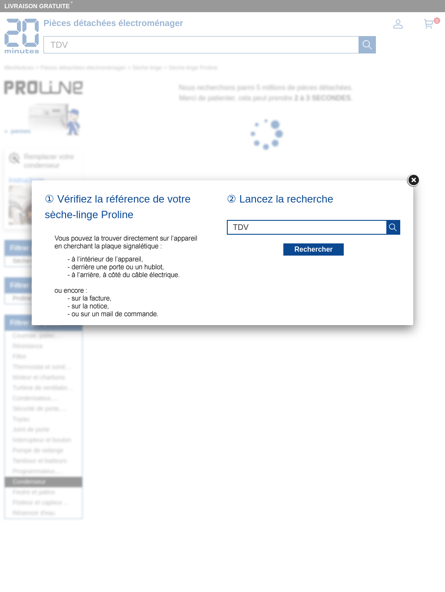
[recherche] (392, 227)
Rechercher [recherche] (313, 249)
